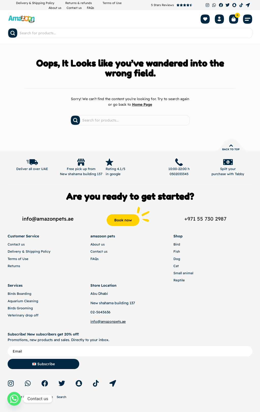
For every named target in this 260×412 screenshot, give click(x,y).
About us (54, 8)
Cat (176, 266)
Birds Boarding (19, 294)
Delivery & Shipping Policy (35, 3)
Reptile (179, 280)
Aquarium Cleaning (23, 301)
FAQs (90, 8)
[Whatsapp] (14, 399)
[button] (247, 19)
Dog (176, 259)
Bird (176, 244)
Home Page (142, 104)
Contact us (74, 8)
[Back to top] (231, 145)
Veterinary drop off (23, 315)
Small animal (183, 273)
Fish (176, 251)
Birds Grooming (20, 308)
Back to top (231, 149)
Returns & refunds (78, 3)
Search (61, 397)
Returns (14, 266)
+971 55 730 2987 (205, 219)
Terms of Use (112, 3)
